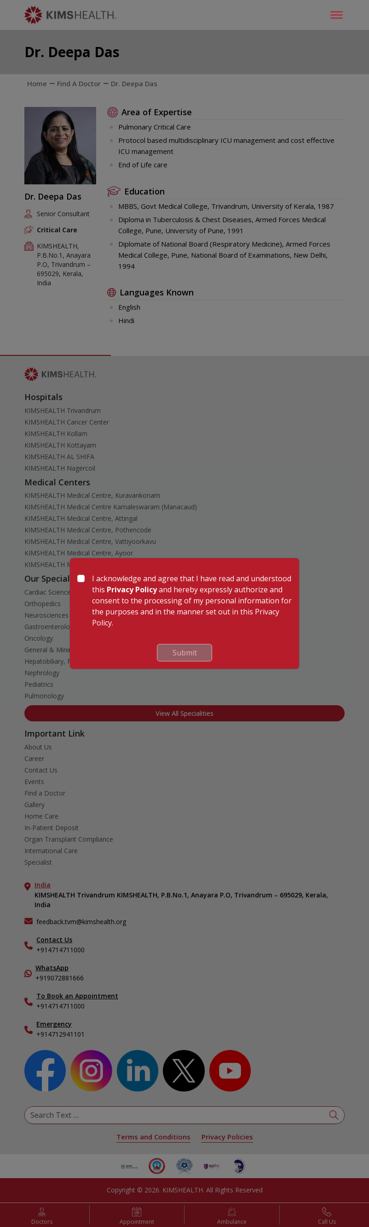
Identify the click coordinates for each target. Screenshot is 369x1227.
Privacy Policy (132, 589)
